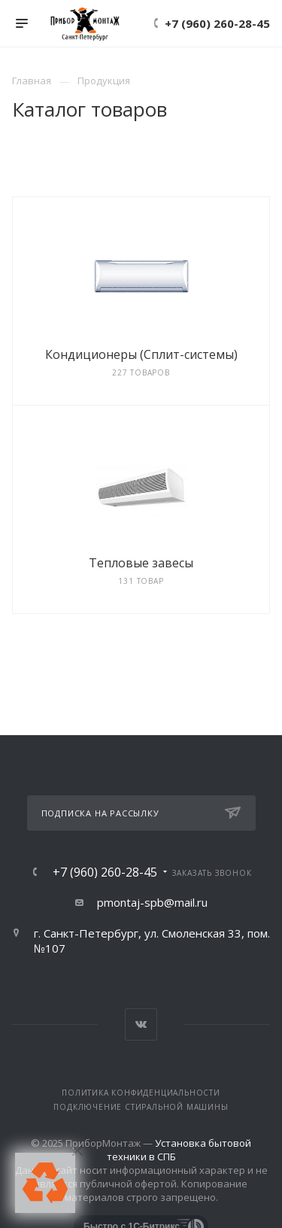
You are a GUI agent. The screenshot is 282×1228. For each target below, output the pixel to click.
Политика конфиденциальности (141, 1092)
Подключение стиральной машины (140, 1107)
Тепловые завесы (141, 563)
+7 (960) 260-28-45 (217, 23)
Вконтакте (141, 1024)
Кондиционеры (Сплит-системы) (141, 354)
